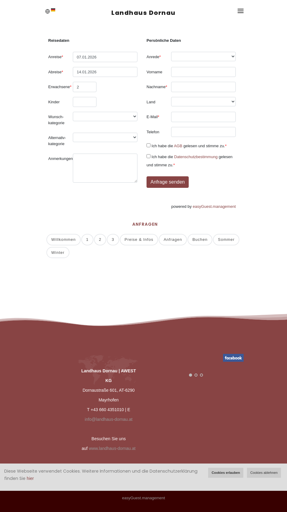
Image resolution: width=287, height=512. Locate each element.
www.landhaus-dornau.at (112, 448)
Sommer (226, 239)
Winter (58, 252)
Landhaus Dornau (143, 12)
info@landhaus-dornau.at (108, 419)
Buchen (200, 239)
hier (30, 478)
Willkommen (63, 239)
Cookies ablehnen (264, 472)
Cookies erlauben (225, 472)
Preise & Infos (139, 239)
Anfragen (173, 239)
